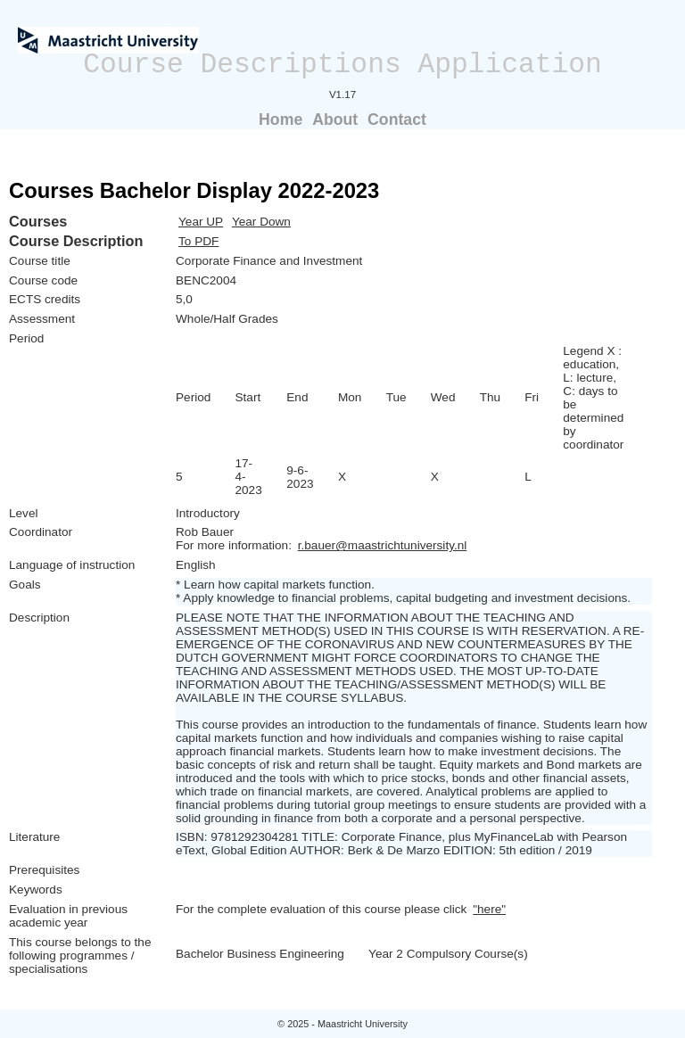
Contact (396, 119)
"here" (489, 909)
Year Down (261, 221)
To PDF (198, 241)
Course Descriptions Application (342, 64)
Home (280, 119)
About (335, 119)
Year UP (200, 221)
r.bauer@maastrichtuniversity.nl (382, 545)
